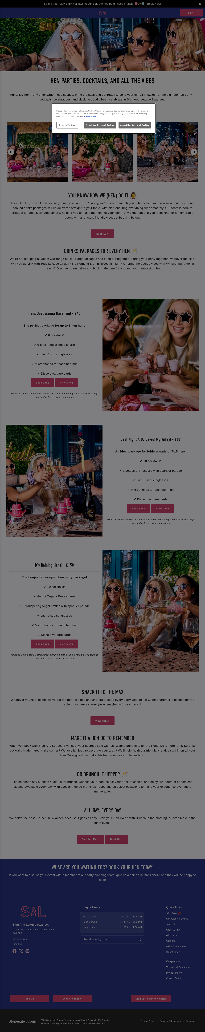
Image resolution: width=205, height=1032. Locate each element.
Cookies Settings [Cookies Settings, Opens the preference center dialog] (67, 125)
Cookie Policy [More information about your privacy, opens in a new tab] (90, 116)
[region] (104, 118)
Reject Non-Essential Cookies (100, 125)
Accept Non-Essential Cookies (134, 125)
